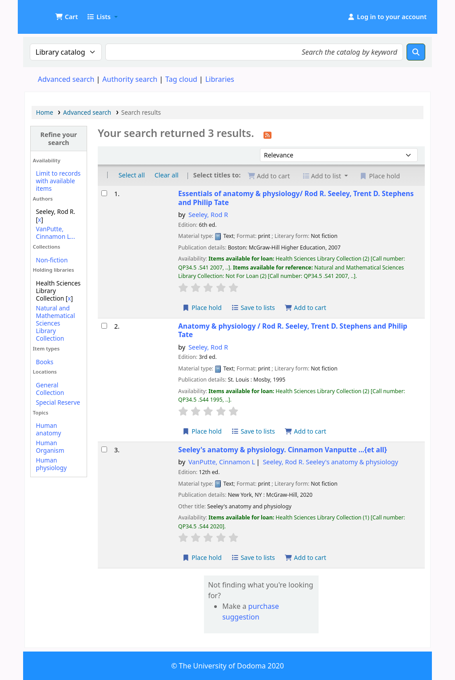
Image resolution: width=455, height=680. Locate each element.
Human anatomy (48, 429)
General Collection (50, 389)
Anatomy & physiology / (292, 330)
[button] (66, 16)
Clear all (167, 175)
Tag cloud (181, 79)
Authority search (129, 79)
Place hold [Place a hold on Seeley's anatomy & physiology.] (202, 557)
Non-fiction (52, 260)
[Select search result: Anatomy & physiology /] (104, 326)
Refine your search (58, 138)
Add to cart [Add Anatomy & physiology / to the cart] (305, 431)
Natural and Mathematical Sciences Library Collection (55, 323)
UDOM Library (47, 12)
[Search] (416, 52)
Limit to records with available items (58, 181)
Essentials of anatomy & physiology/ (296, 198)
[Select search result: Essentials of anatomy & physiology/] (104, 193)
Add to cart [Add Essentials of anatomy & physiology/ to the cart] (305, 307)
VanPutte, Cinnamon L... (55, 233)
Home (44, 112)
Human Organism (50, 447)
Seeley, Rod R (208, 214)
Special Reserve (58, 402)
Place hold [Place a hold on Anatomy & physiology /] (202, 431)
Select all (132, 175)
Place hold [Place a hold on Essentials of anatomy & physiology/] (202, 307)
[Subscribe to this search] (267, 134)
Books (44, 362)
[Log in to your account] (386, 16)
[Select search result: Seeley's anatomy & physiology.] (104, 449)
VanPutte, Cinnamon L (221, 462)
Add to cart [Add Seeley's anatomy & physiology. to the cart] (305, 557)
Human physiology (51, 464)
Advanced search (66, 79)
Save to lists (253, 307)
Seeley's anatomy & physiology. (282, 450)
